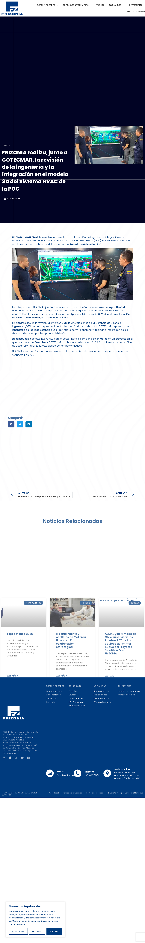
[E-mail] (50, 773)
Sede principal (122, 769)
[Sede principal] (107, 773)
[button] (11, 424)
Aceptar (54, 931)
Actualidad (117, 5)
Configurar (18, 931)
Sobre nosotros (48, 5)
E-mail (60, 771)
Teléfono (90, 771)
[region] (35, 920)
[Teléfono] (77, 773)
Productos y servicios (77, 5)
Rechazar (37, 931)
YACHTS (100, 5)
